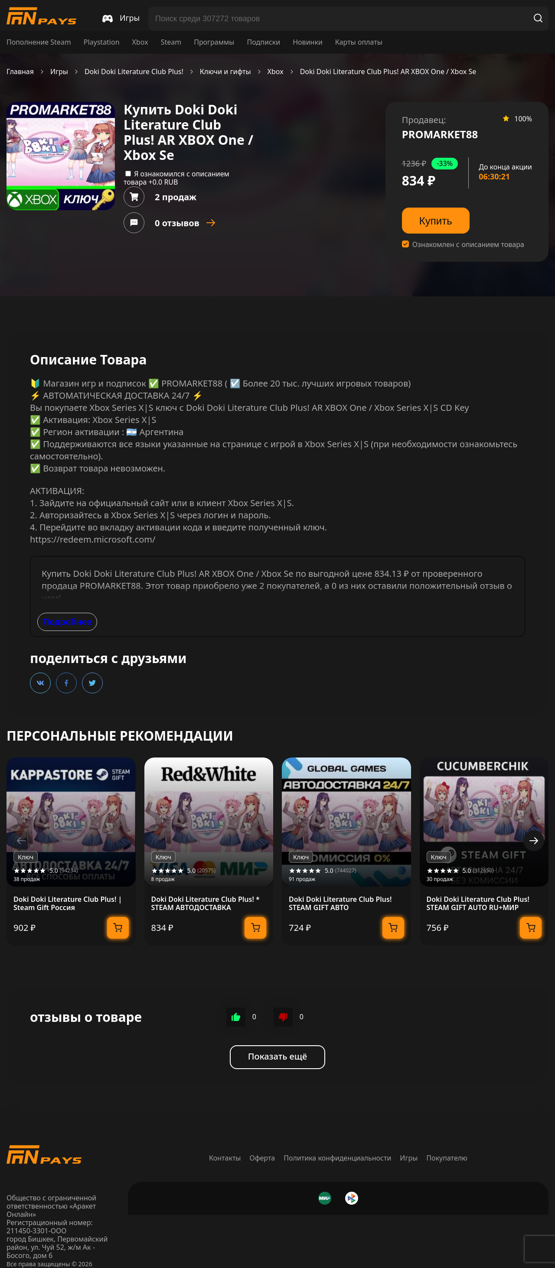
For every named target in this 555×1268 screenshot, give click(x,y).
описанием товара (493, 245)
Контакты (225, 1158)
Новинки (308, 42)
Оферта (262, 1158)
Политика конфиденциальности (337, 1158)
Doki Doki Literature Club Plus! (134, 72)
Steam (171, 42)
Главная (20, 72)
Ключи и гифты (225, 72)
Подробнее (67, 621)
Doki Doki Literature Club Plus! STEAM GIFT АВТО (340, 903)
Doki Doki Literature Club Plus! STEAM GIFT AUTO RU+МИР (478, 903)
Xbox (140, 42)
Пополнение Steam (39, 42)
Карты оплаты (358, 42)
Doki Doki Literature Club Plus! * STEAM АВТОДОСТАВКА (205, 903)
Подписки (263, 42)
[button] (533, 840)
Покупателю (446, 1158)
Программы (214, 42)
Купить (435, 221)
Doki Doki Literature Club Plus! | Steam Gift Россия (67, 903)
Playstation (102, 42)
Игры (59, 72)
